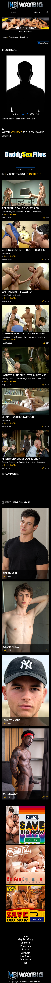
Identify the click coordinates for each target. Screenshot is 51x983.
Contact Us (25, 959)
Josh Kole (24, 37)
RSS (25, 962)
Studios (25, 949)
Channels (25, 942)
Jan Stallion (10, 793)
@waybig (25, 952)
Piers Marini (10, 573)
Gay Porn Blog (25, 939)
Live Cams (25, 956)
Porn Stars (13, 37)
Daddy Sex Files (10, 214)
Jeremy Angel (11, 646)
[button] (38, 12)
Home (4, 37)
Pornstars (25, 946)
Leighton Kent (11, 720)
